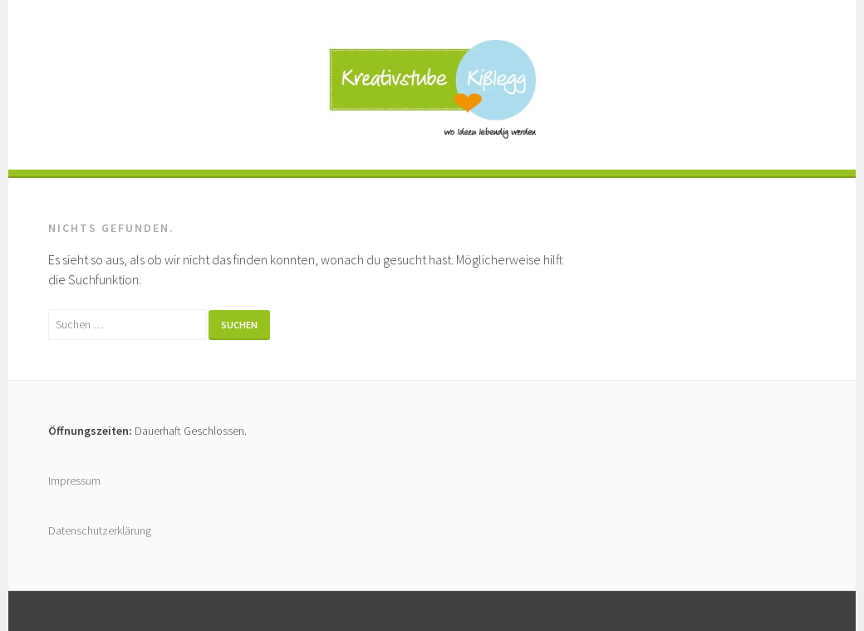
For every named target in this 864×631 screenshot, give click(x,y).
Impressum (74, 480)
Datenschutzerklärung (99, 530)
